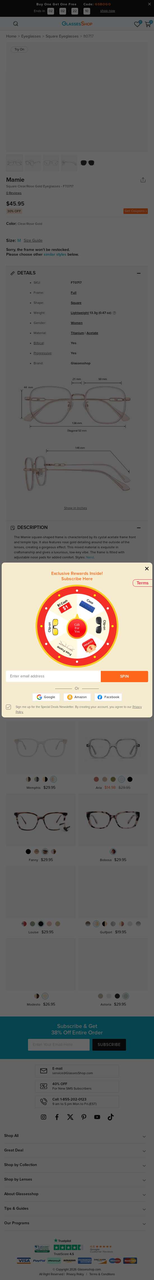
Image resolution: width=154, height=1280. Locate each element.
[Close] (146, 568)
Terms (143, 583)
